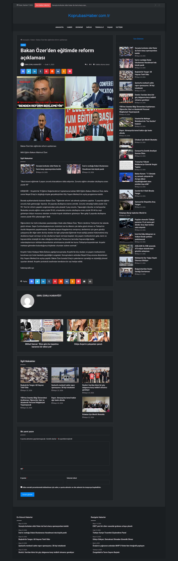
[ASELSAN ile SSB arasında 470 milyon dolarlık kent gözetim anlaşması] (126, 249)
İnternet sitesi (72, 478)
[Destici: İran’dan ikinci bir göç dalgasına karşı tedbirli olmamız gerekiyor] (96, 375)
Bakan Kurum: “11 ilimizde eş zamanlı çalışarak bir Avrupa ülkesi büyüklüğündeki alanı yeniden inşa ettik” (145, 179)
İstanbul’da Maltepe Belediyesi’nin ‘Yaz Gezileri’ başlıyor (145, 121)
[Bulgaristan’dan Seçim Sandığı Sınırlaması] (126, 272)
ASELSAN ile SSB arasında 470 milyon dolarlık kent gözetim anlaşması (145, 248)
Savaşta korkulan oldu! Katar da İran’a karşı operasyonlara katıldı (146, 50)
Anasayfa (60, 27)
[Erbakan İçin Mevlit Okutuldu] (96, 404)
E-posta (24, 478)
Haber (69, 27)
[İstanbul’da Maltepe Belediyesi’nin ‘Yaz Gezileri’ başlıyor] (126, 122)
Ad (22, 469)
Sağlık (89, 27)
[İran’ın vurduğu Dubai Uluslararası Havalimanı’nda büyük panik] (73, 169)
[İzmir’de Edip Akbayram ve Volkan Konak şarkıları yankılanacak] (126, 237)
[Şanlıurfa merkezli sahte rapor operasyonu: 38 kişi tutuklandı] (65, 375)
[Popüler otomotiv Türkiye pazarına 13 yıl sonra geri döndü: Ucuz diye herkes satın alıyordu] (126, 223)
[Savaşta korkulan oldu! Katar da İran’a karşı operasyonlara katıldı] (27, 169)
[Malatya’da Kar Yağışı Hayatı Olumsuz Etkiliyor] (126, 261)
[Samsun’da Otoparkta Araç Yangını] (126, 205)
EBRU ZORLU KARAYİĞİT (33, 64)
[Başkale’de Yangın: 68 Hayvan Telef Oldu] (34, 375)
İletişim (119, 27)
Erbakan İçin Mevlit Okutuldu (93, 414)
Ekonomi (79, 27)
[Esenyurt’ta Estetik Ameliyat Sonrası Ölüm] (126, 154)
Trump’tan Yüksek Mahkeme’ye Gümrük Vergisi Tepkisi (146, 164)
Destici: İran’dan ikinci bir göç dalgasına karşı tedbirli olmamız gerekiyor (94, 387)
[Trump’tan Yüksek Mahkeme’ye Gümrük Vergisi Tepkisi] (126, 165)
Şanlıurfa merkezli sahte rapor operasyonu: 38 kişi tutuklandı (145, 85)
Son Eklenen (138, 39)
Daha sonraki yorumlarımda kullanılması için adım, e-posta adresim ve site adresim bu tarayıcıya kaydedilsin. (61, 487)
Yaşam (109, 27)
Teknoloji (99, 27)
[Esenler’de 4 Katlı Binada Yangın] (126, 194)
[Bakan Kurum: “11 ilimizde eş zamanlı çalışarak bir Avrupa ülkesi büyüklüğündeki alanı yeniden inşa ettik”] (126, 177)
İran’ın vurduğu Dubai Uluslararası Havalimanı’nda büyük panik (145, 62)
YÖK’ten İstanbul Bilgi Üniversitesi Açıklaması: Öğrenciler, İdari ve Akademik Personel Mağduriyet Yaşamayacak (137, 109)
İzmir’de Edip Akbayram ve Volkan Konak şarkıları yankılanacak (145, 236)
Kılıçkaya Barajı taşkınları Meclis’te (132, 213)
